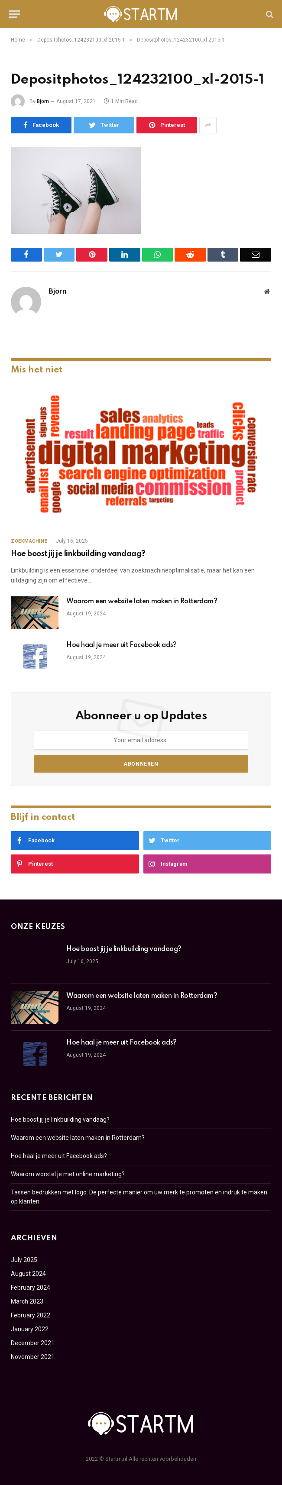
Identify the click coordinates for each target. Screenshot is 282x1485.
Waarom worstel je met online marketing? (68, 1174)
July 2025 (24, 1259)
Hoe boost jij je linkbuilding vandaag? (78, 554)
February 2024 (30, 1287)
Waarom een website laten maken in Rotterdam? (141, 601)
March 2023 (27, 1301)
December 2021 (33, 1342)
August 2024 (28, 1273)
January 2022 (30, 1329)
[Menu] (14, 14)
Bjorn (43, 101)
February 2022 (30, 1315)
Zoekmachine (29, 541)
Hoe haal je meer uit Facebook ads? (121, 645)
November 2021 (33, 1356)
